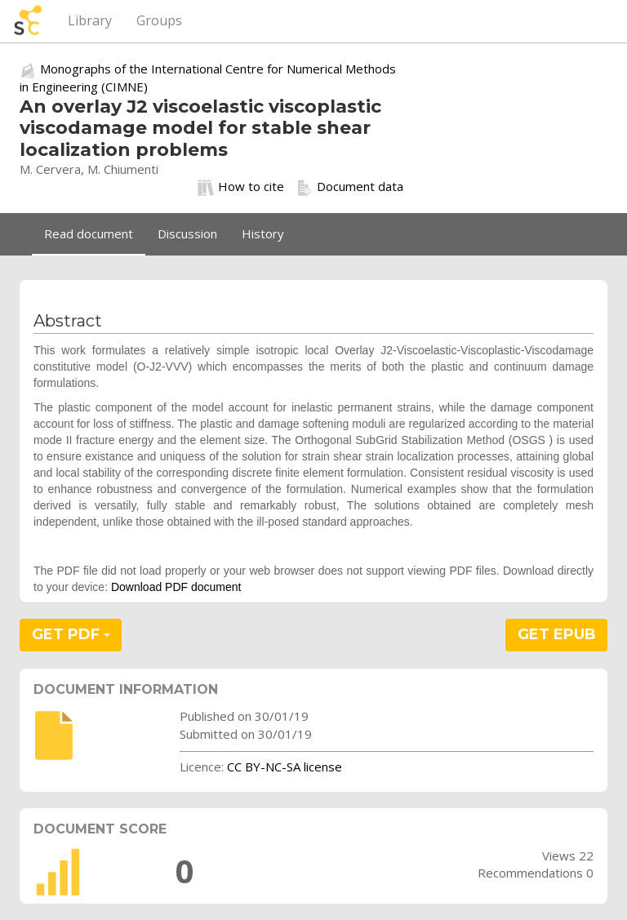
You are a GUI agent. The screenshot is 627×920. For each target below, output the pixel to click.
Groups (159, 20)
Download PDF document (176, 586)
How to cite (241, 187)
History (263, 233)
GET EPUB (557, 634)
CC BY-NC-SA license (284, 766)
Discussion (187, 233)
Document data (349, 187)
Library (90, 20)
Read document (88, 233)
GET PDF (71, 634)
